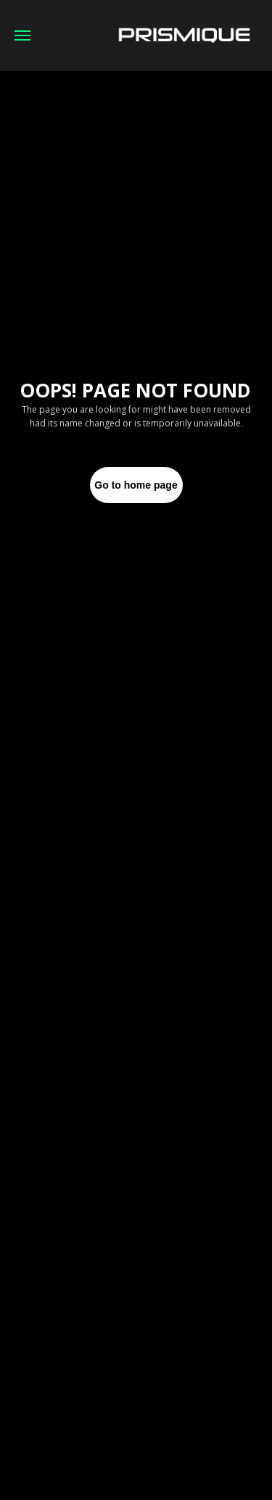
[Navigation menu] (22, 35)
